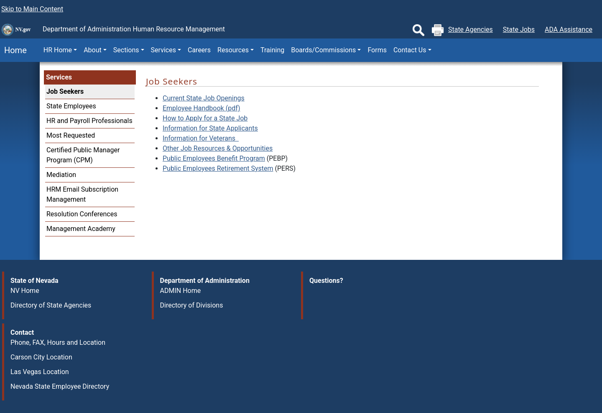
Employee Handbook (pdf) (201, 108)
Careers (199, 50)
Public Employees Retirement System (218, 168)
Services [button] (163, 50)
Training (272, 50)
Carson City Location (41, 357)
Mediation (61, 175)
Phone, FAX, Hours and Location (57, 342)
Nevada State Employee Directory (59, 386)
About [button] (93, 50)
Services (59, 77)
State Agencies (470, 29)
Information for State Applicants (210, 128)
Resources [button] (233, 50)
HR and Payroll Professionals (89, 121)
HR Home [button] (57, 50)
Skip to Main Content (32, 9)
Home (13, 50)
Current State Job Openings (204, 98)
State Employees (71, 106)
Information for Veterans (201, 138)
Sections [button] (126, 50)
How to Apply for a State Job (205, 118)
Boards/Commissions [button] (323, 50)
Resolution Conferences (81, 214)
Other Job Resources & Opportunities (218, 148)
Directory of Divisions (191, 305)
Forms (377, 50)
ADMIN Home (180, 291)
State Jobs (519, 29)
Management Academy (80, 229)
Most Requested (70, 135)
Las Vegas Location (39, 372)
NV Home (24, 291)
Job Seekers (65, 91)
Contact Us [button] (409, 50)
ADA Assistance (568, 29)
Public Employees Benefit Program (214, 158)
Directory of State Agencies (50, 305)
